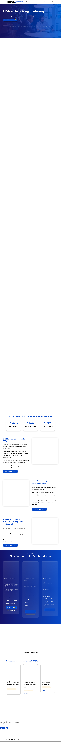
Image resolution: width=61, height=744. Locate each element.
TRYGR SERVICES (19, 1)
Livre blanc (12, 688)
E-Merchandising (44, 712)
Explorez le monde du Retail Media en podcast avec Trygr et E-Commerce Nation (30, 684)
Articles (52, 709)
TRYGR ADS (10, 1)
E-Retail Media (43, 709)
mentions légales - (35, 732)
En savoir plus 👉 (11, 607)
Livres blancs (53, 715)
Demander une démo (45, 715)
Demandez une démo (38, 1)
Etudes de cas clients (55, 712)
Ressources (28, 1)
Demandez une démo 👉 (10, 19)
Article (29, 690)
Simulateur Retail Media (49, 1)
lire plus (9, 692)
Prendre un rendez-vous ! (11, 610)
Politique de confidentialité (24, 732)
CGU (41, 732)
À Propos (32, 709)
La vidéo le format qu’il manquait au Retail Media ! (47, 682)
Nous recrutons (34, 712)
